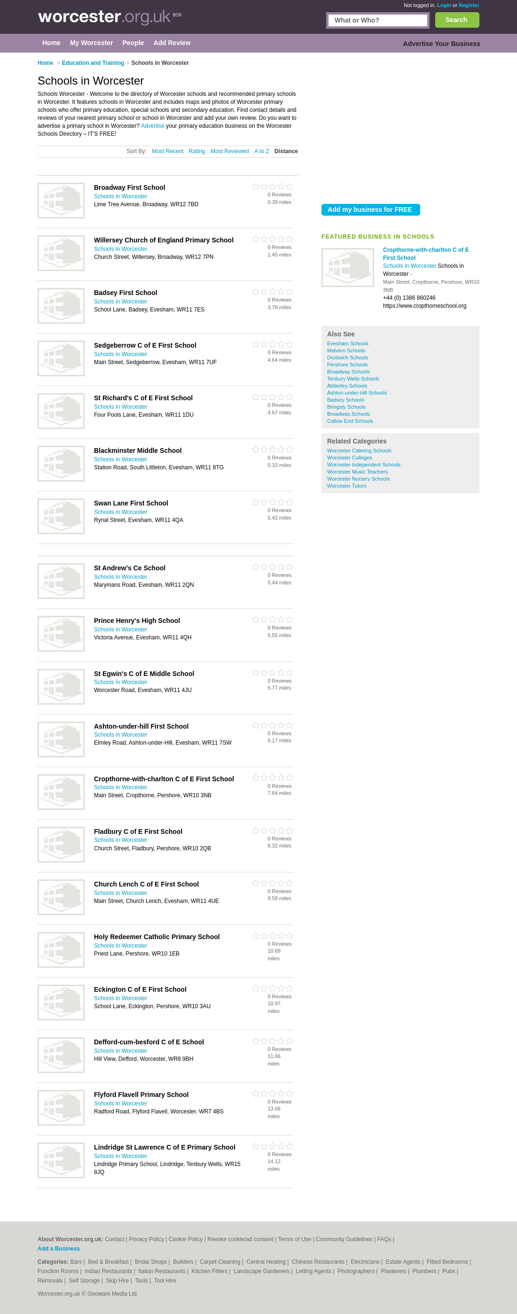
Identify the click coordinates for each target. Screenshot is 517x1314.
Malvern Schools (346, 350)
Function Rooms (59, 1271)
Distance (286, 151)
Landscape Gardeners (262, 1271)
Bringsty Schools (346, 407)
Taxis (142, 1280)
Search (457, 19)
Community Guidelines (344, 1239)
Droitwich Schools (347, 357)
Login (444, 5)
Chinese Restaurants (319, 1262)
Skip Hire (118, 1280)
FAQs (384, 1239)
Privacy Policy (146, 1239)
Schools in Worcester (410, 266)
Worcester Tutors (347, 486)
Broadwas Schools (348, 414)
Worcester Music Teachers (357, 471)
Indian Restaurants (109, 1271)
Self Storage (85, 1280)
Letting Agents (314, 1271)
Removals (51, 1280)
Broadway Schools (348, 371)
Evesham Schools (347, 343)
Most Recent (167, 151)
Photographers (356, 1271)
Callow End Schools (350, 421)
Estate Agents (404, 1262)
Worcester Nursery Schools (358, 479)
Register (469, 5)
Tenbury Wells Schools (353, 378)
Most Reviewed (230, 151)
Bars (76, 1262)
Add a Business (59, 1248)
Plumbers (425, 1271)
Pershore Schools (347, 364)
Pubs (449, 1271)
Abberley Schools (347, 386)
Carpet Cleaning (221, 1262)
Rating (197, 151)
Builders (184, 1262)
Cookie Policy (186, 1239)
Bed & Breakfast (109, 1262)
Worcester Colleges (349, 457)
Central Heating (267, 1262)
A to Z (261, 151)
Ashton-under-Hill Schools (357, 393)
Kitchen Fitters (210, 1271)
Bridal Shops (151, 1262)
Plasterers (394, 1271)
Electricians (366, 1262)
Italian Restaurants (162, 1271)
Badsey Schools (345, 400)
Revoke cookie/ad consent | (242, 1239)
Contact (114, 1239)
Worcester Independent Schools (363, 464)
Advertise (152, 126)
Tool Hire (165, 1280)
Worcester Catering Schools (359, 450)
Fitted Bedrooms (448, 1262)
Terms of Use (295, 1239)
